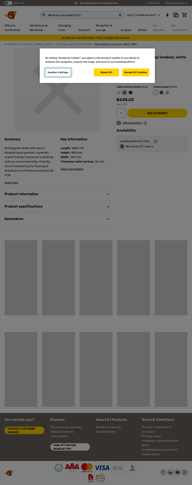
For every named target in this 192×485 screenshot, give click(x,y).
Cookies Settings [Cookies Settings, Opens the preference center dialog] (58, 72)
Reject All (106, 72)
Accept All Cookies (135, 72)
